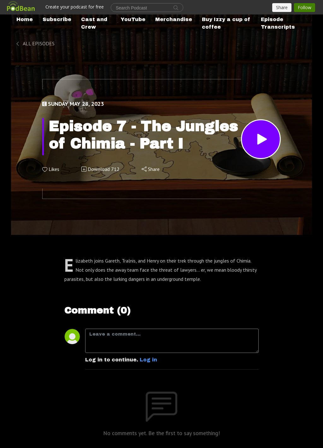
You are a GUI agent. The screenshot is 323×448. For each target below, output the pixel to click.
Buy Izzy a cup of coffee (226, 23)
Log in (148, 359)
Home (24, 19)
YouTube (133, 19)
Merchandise (173, 19)
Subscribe (57, 19)
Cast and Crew (94, 23)
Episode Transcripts (278, 23)
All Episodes (35, 43)
